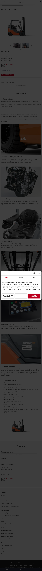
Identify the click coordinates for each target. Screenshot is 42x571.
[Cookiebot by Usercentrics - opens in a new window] (34, 273)
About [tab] (34, 277)
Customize (21, 296)
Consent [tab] (7, 277)
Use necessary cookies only (8, 296)
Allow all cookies (34, 296)
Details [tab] (21, 277)
